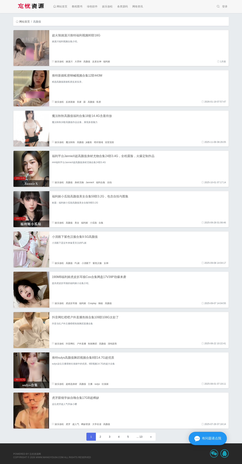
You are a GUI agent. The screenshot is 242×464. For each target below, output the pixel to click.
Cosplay (92, 303)
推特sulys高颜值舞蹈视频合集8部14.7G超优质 (83, 357)
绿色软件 (92, 6)
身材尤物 (79, 182)
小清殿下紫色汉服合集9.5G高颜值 (75, 236)
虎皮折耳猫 (71, 303)
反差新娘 (70, 101)
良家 (79, 101)
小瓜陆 (93, 222)
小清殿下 (86, 263)
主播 (90, 384)
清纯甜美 (112, 343)
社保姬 (105, 384)
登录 (224, 6)
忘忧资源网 (35, 454)
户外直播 (81, 343)
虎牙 (68, 424)
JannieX (90, 182)
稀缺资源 (85, 424)
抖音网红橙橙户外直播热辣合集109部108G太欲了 (85, 317)
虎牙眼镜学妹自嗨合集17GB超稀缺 (75, 397)
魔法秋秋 (70, 142)
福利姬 (106, 61)
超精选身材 (71, 384)
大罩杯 (78, 61)
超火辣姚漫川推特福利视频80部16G (76, 35)
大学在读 (96, 424)
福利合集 (100, 182)
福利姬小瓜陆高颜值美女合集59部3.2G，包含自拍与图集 (90, 196)
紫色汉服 (97, 263)
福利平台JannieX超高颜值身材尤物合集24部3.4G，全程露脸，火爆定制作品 (103, 156)
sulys (97, 384)
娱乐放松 (107, 6)
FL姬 (77, 263)
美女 (77, 222)
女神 (106, 263)
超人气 (75, 424)
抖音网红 (70, 343)
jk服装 (89, 142)
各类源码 (122, 6)
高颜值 (86, 61)
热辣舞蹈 (92, 343)
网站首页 (60, 6)
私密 (98, 101)
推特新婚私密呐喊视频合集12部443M (77, 75)
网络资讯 (137, 6)
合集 (101, 222)
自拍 (109, 182)
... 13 (139, 436)
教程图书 (77, 6)
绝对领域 (98, 142)
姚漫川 (69, 61)
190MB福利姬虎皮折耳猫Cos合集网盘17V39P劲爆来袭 (89, 277)
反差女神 (96, 61)
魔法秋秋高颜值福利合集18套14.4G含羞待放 (82, 115)
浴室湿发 (109, 142)
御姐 (100, 303)
